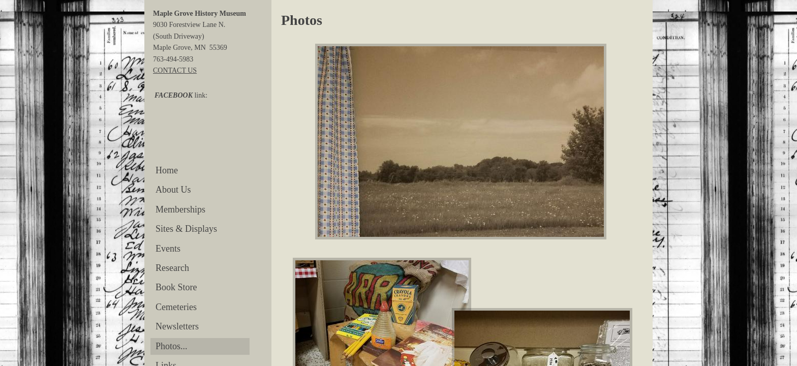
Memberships (180, 209)
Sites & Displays (186, 229)
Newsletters (177, 326)
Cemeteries (176, 307)
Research (172, 268)
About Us (173, 190)
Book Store (176, 287)
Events (168, 248)
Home (167, 170)
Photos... (172, 346)
